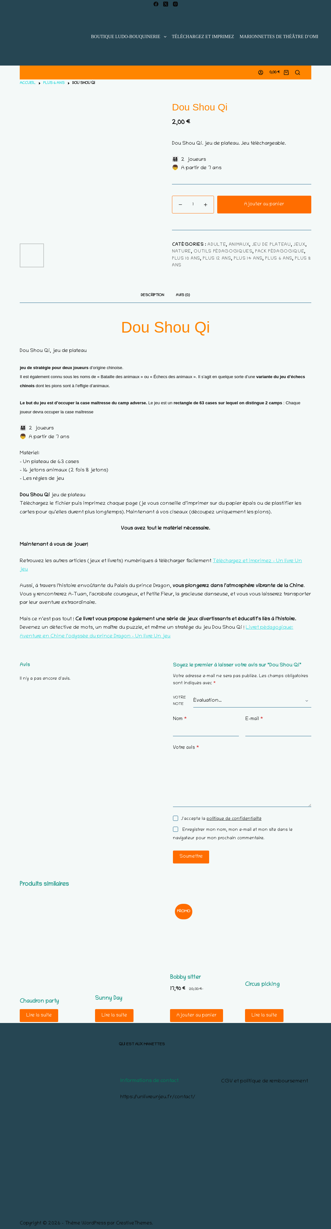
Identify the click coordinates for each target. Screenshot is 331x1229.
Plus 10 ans (186, 258)
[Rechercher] (297, 72)
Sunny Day (108, 999)
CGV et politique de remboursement (264, 1081)
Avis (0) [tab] (183, 295)
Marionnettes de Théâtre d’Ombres (284, 36)
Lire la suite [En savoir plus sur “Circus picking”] (264, 1015)
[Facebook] (156, 4)
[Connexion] (260, 72)
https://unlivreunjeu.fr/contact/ (157, 1097)
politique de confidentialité (234, 819)
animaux (239, 245)
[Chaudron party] (53, 944)
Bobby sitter (185, 978)
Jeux (299, 245)
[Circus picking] (278, 936)
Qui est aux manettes (142, 1044)
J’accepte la (221, 819)
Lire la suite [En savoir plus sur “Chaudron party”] (39, 1015)
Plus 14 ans (248, 258)
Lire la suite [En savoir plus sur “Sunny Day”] (114, 1015)
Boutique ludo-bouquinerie (130, 37)
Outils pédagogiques (223, 251)
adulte (217, 245)
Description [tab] (152, 295)
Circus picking (262, 985)
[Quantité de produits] (193, 204)
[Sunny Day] (128, 943)
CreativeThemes (134, 1223)
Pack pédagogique (279, 251)
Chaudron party (39, 1002)
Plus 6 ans (278, 258)
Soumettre (191, 856)
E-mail (254, 719)
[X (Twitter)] (165, 4)
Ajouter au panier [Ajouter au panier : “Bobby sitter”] (196, 1015)
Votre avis (186, 748)
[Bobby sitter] (203, 932)
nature (181, 251)
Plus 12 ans (217, 258)
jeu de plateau (271, 245)
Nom (180, 719)
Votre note (179, 701)
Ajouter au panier (264, 204)
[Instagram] (175, 4)
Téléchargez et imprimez (203, 36)
